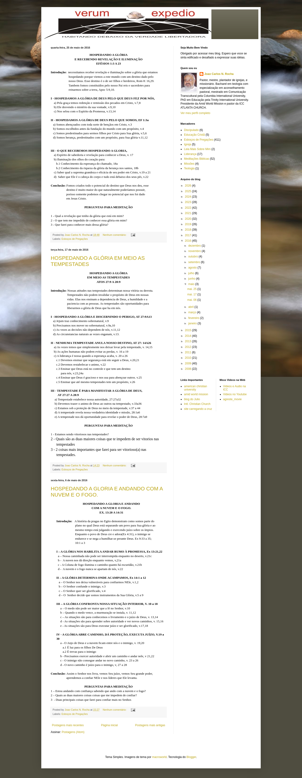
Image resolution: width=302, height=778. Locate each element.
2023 (188, 202)
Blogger (191, 757)
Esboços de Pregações (75, 238)
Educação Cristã (194, 134)
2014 (188, 336)
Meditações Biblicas (196, 158)
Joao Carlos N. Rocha (219, 74)
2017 (188, 235)
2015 (188, 330)
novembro (195, 251)
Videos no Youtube (235, 394)
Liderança (190, 154)
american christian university (195, 388)
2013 (188, 341)
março (192, 312)
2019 (188, 224)
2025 (188, 191)
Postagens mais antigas (150, 725)
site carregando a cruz (198, 409)
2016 (188, 240)
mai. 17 (192, 294)
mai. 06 (192, 299)
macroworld (159, 757)
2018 (188, 229)
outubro (193, 256)
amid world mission (196, 394)
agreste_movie (232, 399)
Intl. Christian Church (197, 404)
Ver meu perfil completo (195, 113)
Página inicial (109, 725)
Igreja (187, 144)
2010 (188, 357)
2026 (188, 185)
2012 (188, 347)
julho (191, 273)
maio (191, 284)
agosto (192, 267)
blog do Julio (192, 399)
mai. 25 (192, 289)
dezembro (195, 245)
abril (191, 307)
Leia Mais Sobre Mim (197, 149)
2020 (188, 218)
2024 (188, 196)
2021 (188, 213)
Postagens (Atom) (73, 732)
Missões (189, 163)
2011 (188, 352)
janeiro (192, 323)
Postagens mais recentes (68, 725)
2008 (188, 369)
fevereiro (194, 318)
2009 (188, 363)
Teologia (189, 168)
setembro (194, 262)
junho (192, 278)
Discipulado (191, 130)
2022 (188, 207)
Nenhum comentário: (115, 234)
